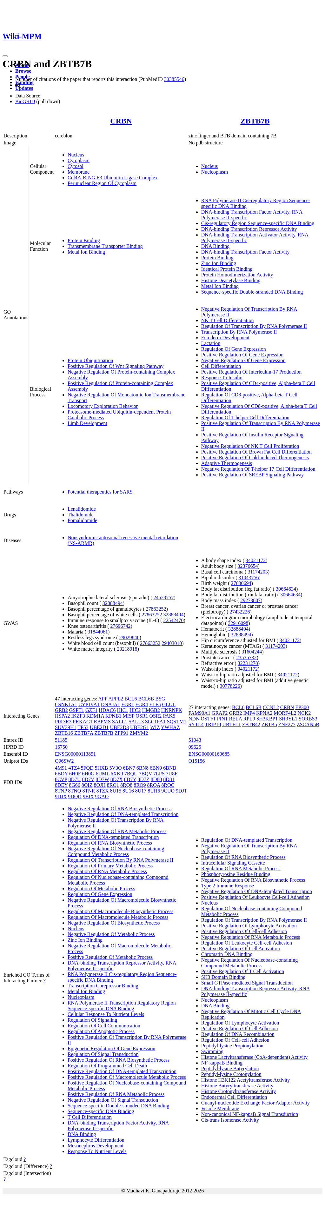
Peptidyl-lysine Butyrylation (230, 1068)
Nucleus (76, 154)
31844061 (98, 631)
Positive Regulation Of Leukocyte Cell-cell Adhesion (255, 897)
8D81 (169, 779)
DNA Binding (215, 246)
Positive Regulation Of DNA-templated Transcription (122, 1071)
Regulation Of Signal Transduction (103, 1054)
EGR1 (127, 704)
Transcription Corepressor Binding (103, 985)
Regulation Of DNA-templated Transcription (113, 837)
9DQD (75, 796)
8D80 (156, 779)
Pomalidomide (82, 520)
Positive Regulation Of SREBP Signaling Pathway (252, 474)
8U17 (141, 790)
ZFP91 (122, 733)
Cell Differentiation (221, 366)
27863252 (156, 609)
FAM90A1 (199, 713)
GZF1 (91, 710)
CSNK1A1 (66, 704)
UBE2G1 (139, 727)
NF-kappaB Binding (221, 1062)
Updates (24, 88)
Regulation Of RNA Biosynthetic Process (110, 843)
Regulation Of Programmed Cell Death (107, 1065)
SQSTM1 (176, 721)
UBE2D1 (99, 727)
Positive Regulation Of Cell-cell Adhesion (244, 931)
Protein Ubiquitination (90, 360)
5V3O (115, 768)
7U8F (171, 773)
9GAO (102, 796)
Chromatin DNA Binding (227, 954)
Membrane (79, 172)
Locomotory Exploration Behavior (103, 406)
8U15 (116, 790)
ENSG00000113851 (75, 754)
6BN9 (156, 768)
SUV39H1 (65, 727)
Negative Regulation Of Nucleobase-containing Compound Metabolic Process (116, 851)
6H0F (75, 773)
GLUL (169, 704)
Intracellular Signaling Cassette (233, 863)
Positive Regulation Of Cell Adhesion (239, 1028)
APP (102, 698)
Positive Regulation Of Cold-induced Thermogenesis (255, 457)
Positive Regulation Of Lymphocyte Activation (249, 925)
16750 (61, 747)
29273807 (250, 600)
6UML (102, 773)
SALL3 (136, 721)
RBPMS (102, 721)
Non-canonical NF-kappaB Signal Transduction (249, 1114)
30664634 (286, 589)
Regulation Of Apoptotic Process (101, 1031)
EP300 (302, 707)
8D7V (88, 779)
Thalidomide (81, 514)
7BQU (131, 773)
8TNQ (74, 790)
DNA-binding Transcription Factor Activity (245, 252)
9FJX (88, 796)
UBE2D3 (119, 727)
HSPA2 (62, 716)
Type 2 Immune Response (227, 885)
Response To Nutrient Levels (97, 1151)
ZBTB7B (254, 121)
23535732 (246, 657)
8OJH (99, 785)
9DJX (61, 796)
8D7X (116, 779)
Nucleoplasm (214, 172)
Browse (23, 71)
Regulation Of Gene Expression (233, 349)
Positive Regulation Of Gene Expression (242, 354)
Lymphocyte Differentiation (96, 1140)
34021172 (256, 560)
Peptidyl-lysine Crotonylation (231, 1074)
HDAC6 (107, 710)
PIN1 (222, 718)
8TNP (61, 790)
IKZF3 (78, 716)
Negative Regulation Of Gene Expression (243, 360)
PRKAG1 (82, 721)
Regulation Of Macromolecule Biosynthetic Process (120, 911)
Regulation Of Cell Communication (104, 1025)
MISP (129, 716)
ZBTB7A (83, 733)
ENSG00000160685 (209, 754)
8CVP (61, 779)
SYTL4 (196, 724)
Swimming (212, 1051)
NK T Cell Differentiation (227, 320)
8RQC (167, 785)
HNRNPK (171, 710)
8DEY (61, 785)
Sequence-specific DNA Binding (101, 1111)
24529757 (163, 597)
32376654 (247, 566)
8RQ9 (140, 785)
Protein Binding (84, 240)
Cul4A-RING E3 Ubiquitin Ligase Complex (113, 177)
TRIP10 (213, 724)
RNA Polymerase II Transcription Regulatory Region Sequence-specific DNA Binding (122, 1005)
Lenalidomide (82, 509)
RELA (235, 718)
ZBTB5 (269, 724)
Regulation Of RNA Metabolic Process (107, 871)
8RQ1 (113, 785)
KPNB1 (113, 716)
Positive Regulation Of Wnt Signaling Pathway (115, 366)
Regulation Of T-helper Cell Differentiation (245, 417)
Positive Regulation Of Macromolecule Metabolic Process (127, 1077)
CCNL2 (271, 707)
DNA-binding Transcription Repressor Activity (249, 229)
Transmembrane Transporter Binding (105, 246)
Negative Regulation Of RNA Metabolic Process (117, 831)
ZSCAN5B (308, 724)
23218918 (127, 649)
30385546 (174, 79)
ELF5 (155, 704)
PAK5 (169, 716)
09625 (195, 747)
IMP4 (249, 713)
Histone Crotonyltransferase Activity (238, 1091)
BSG (160, 698)
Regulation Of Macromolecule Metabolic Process (118, 917)
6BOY (61, 773)
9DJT (181, 790)
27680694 (241, 583)
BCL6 (130, 698)
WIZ (155, 727)
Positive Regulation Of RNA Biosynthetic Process (118, 1060)
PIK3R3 (63, 721)
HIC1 (123, 710)
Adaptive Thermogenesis (226, 463)
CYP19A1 (89, 704)
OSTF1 (208, 718)
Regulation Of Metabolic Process (101, 888)
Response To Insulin (221, 377)
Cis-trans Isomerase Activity (230, 1120)
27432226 (240, 611)
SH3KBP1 (267, 718)
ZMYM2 (138, 733)
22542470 (173, 620)
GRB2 (61, 710)
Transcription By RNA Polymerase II (239, 332)
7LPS (159, 773)
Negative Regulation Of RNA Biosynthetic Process (120, 808)
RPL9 (249, 718)
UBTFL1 (231, 724)
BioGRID (25, 101)
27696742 (120, 626)
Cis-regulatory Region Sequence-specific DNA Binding (257, 223)
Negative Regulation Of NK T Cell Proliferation (250, 446)
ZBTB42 (251, 724)
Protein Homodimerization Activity (237, 274)
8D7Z (143, 779)
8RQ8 (126, 785)
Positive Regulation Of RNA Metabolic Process (116, 1094)
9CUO (168, 790)
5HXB (101, 768)
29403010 (172, 643)
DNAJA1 (110, 704)
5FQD (87, 768)
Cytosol (75, 166)
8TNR (88, 790)
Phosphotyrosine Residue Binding (235, 874)
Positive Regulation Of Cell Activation (240, 948)
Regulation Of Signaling (92, 1020)
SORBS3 (308, 718)
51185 (61, 740)
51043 (195, 740)
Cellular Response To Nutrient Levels (106, 1014)
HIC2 (135, 710)
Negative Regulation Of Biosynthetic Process (114, 922)
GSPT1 (76, 710)
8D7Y (130, 779)
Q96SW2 (64, 761)
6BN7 (129, 768)
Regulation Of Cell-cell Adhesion (235, 1040)
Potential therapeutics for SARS (100, 491)
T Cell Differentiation (90, 1117)
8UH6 (154, 790)
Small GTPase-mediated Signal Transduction (247, 982)
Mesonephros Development (95, 1145)
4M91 (61, 768)
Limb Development (87, 423)
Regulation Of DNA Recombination (238, 1034)
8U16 (128, 790)
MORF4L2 (285, 713)
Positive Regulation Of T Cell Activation (242, 971)
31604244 (252, 651)
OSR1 (142, 716)
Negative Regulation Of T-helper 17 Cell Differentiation (258, 469)
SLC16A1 (155, 721)
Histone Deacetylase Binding (231, 280)
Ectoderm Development (225, 337)
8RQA (153, 785)
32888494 (113, 603)
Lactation (210, 343)
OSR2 (155, 716)
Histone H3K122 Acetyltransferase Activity (245, 1080)
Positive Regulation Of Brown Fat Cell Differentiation (256, 451)
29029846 (129, 637)
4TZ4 (74, 768)
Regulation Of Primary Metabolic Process (110, 865)
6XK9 (117, 773)
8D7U (74, 779)
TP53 (83, 727)
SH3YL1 (288, 718)
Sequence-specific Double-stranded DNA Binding (252, 292)
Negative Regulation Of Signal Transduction (113, 1100)
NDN (194, 718)
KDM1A (95, 716)
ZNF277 (286, 724)
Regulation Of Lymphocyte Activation (240, 1022)
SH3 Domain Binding (223, 977)
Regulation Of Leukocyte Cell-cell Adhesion (246, 942)
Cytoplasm (79, 160)
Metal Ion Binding (86, 252)
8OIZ (87, 785)
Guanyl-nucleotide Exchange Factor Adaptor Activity (255, 1102)
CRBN (121, 121)
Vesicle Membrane (220, 1108)
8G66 (74, 785)
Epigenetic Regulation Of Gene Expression (111, 1048)
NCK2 (304, 713)
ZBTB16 (64, 733)
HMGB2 (151, 710)
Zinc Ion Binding (218, 263)
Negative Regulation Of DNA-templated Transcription (123, 814)
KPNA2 (264, 713)
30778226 (230, 686)
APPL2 (115, 698)
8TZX (102, 790)
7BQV (145, 773)
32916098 (238, 623)
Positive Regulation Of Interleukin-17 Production (251, 372)
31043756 (249, 577)
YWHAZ (170, 727)
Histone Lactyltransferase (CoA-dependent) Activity (254, 1057)
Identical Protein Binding (227, 269)
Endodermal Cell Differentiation (234, 1097)
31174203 (258, 571)
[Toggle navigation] (5, 56)
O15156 (197, 761)
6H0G (88, 773)
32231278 (248, 663)
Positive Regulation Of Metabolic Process (110, 957)
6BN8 (142, 768)
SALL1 (119, 721)
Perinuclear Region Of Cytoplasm (102, 183)
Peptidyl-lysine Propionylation (232, 1045)
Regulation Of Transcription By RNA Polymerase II (254, 326)
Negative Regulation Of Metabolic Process (111, 934)
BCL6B (146, 698)
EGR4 (141, 704)
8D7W (102, 779)
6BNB (169, 768)
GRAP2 (220, 713)
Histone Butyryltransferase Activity (237, 1085)
